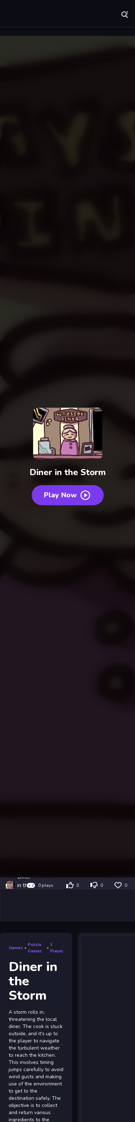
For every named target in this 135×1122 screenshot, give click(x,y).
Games (16, 948)
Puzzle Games (35, 948)
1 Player (56, 948)
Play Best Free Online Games (28, 14)
